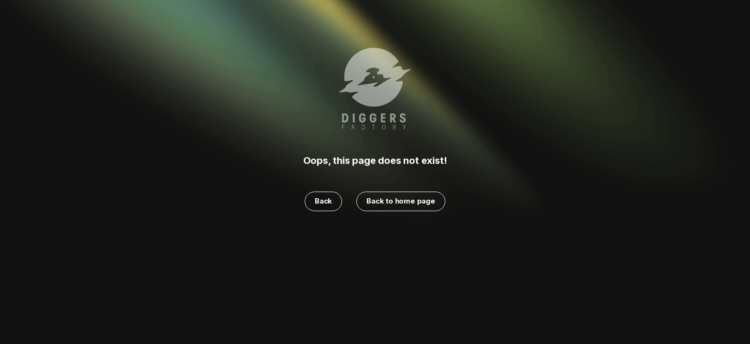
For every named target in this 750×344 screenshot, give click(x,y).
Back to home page (400, 200)
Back (323, 200)
